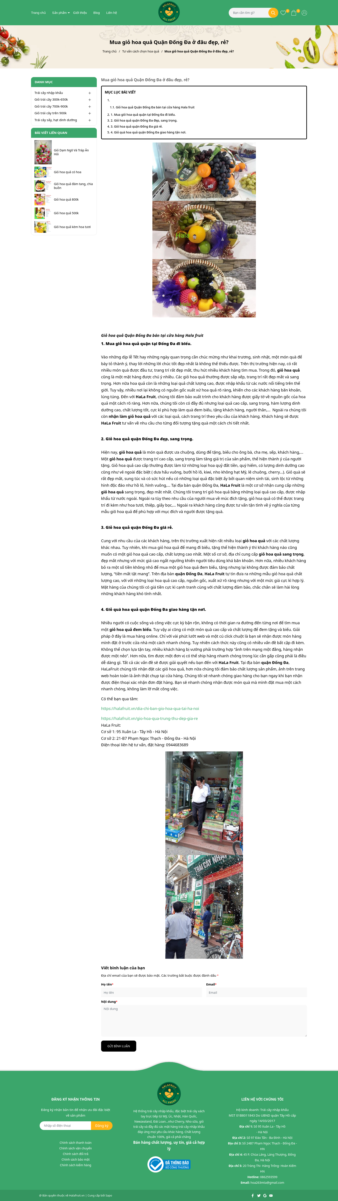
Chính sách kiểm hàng (75, 1165)
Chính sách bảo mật (76, 1159)
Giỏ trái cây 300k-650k (51, 99)
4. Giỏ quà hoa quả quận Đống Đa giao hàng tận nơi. (148, 132)
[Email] (256, 992)
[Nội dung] (204, 1021)
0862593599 (268, 1177)
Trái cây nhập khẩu (48, 92)
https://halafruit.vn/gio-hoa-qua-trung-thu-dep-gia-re (149, 718)
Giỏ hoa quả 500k (66, 213)
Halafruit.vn (77, 1195)
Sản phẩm (59, 12)
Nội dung (109, 1001)
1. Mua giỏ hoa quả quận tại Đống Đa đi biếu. (143, 114)
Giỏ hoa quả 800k (66, 199)
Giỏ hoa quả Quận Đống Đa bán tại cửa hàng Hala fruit (155, 107)
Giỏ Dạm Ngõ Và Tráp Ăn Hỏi (71, 152)
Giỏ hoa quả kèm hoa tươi (72, 227)
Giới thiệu (80, 12)
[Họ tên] (151, 992)
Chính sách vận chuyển (75, 1148)
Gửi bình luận (118, 1046)
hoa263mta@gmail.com (267, 1182)
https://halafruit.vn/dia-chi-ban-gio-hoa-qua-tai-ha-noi (150, 708)
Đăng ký (101, 1125)
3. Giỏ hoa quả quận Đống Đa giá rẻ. (137, 126)
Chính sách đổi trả (75, 1154)
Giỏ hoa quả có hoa (67, 172)
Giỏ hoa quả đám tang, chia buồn (73, 186)
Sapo (109, 1195)
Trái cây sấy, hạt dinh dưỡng (55, 120)
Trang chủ (38, 12)
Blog (96, 12)
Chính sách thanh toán (76, 1143)
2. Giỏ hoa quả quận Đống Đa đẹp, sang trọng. (144, 120)
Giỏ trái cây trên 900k (50, 113)
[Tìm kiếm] (273, 13)
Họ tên (107, 984)
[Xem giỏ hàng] (293, 12)
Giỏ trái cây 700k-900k (51, 106)
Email (211, 984)
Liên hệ (111, 12)
